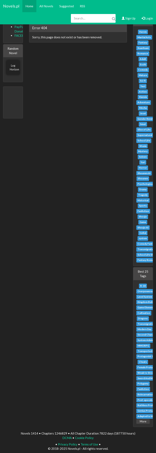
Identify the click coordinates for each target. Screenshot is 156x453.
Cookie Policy (84, 438)
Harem (143, 31)
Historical (143, 200)
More (143, 421)
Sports (143, 205)
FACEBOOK (22, 35)
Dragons (143, 318)
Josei (143, 113)
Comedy (143, 69)
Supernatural (145, 135)
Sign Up (128, 18)
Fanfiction (143, 211)
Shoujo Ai (143, 227)
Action (143, 91)
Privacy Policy (67, 444)
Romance (143, 53)
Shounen (143, 178)
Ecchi (143, 64)
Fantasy (143, 42)
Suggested (66, 6)
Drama (142, 189)
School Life (144, 140)
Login (147, 18)
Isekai (143, 232)
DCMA (67, 438)
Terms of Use (89, 444)
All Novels (46, 6)
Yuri (143, 162)
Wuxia (142, 145)
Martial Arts (144, 37)
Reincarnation (145, 394)
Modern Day (144, 329)
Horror (143, 167)
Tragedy (142, 194)
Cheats (143, 361)
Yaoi (142, 86)
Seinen (143, 156)
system (143, 238)
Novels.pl (11, 6)
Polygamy (143, 383)
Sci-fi (143, 80)
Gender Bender (146, 118)
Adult (143, 58)
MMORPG (143, 345)
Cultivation (144, 312)
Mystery (142, 151)
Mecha (143, 107)
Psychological (145, 183)
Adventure (144, 102)
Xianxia (143, 96)
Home (29, 6)
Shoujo (143, 216)
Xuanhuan (143, 47)
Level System (145, 296)
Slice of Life (144, 129)
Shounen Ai (144, 173)
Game (143, 222)
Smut (143, 124)
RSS (82, 6)
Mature (143, 75)
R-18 (143, 285)
